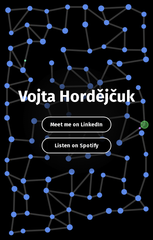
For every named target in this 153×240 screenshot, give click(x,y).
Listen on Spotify (76, 145)
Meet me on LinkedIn (76, 124)
